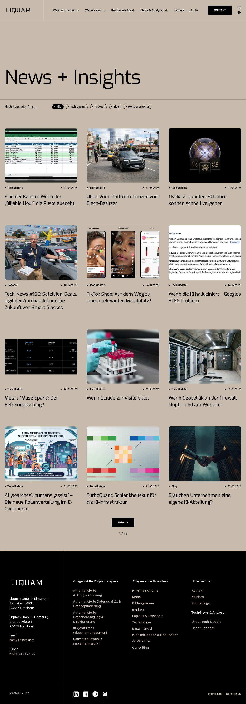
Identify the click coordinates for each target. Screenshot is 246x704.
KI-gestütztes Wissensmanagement (90, 630)
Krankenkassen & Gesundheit (155, 635)
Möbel (136, 597)
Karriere (197, 597)
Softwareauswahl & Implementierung (88, 641)
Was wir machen (64, 10)
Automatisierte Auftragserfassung (87, 592)
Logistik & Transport (147, 616)
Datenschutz (233, 693)
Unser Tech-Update (206, 621)
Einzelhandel (142, 628)
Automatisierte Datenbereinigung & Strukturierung (88, 617)
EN (239, 12)
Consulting (140, 647)
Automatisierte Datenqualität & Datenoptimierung (97, 603)
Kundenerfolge (121, 10)
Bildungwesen (143, 603)
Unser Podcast (202, 628)
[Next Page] (123, 522)
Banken (138, 609)
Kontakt (197, 590)
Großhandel (141, 641)
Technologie (141, 622)
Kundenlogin (201, 603)
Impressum (215, 693)
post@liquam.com (21, 640)
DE (239, 8)
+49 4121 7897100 (22, 654)
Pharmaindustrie (145, 590)
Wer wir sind (93, 10)
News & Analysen (152, 10)
